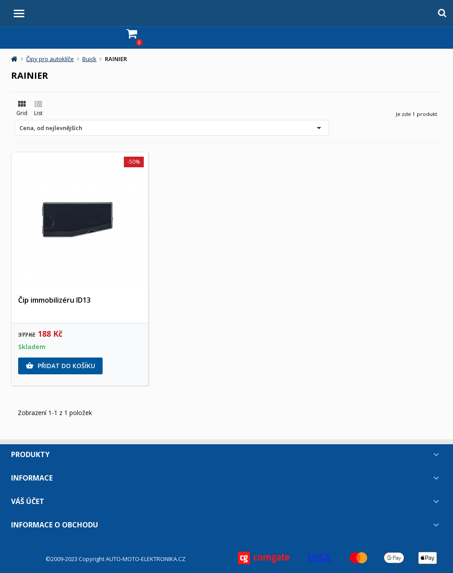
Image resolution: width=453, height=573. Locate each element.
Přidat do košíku (60, 365)
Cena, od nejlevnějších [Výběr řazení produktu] (171, 128)
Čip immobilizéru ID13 (54, 300)
